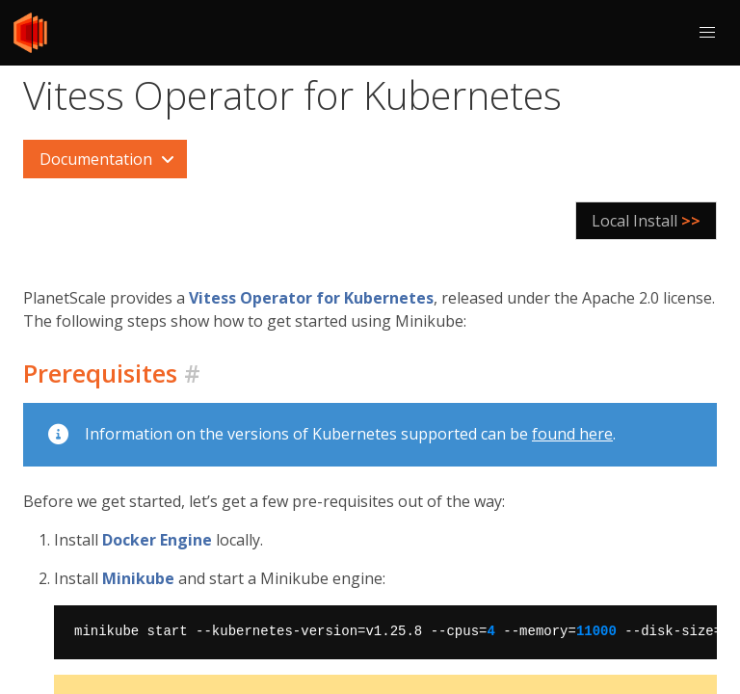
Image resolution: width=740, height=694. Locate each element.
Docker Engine (157, 539)
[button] (707, 33)
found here (572, 433)
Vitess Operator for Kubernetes (311, 297)
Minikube (138, 578)
